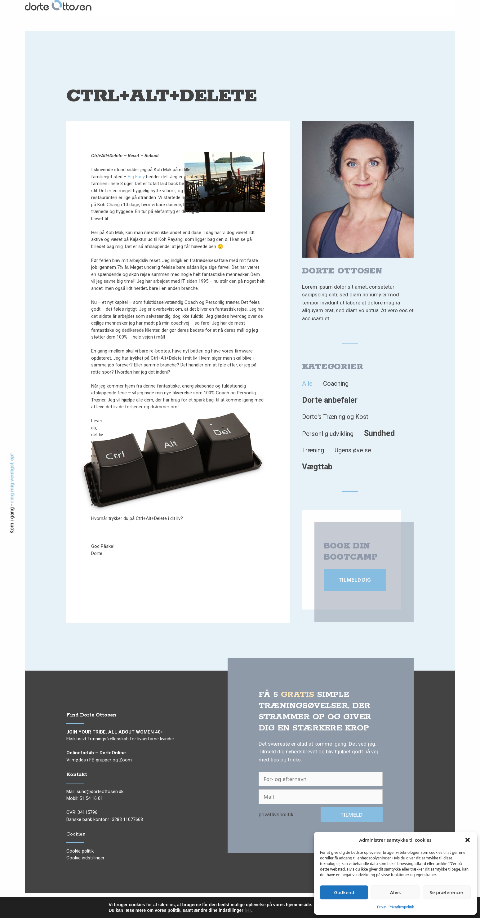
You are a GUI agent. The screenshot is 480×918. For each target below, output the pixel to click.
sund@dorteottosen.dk (100, 791)
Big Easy (136, 177)
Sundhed (379, 433)
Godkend (344, 892)
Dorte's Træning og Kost (335, 416)
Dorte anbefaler (330, 400)
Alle (307, 383)
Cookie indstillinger (85, 858)
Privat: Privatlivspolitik (395, 907)
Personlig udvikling (327, 433)
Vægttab (317, 466)
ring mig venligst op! (12, 478)
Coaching (336, 383)
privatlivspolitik (276, 814)
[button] (467, 840)
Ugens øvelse (353, 450)
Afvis (395, 892)
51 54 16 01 (91, 798)
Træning (313, 450)
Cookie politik (80, 851)
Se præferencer (446, 892)
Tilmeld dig (355, 580)
